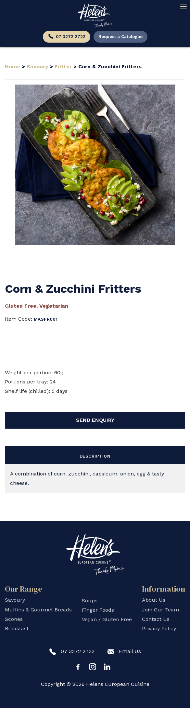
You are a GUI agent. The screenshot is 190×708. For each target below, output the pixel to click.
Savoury (37, 66)
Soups (89, 600)
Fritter (63, 66)
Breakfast (17, 628)
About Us (153, 600)
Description (95, 456)
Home (13, 66)
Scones (14, 619)
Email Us (124, 651)
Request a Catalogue (120, 36)
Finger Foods (98, 610)
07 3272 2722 (66, 37)
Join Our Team (160, 610)
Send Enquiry (95, 420)
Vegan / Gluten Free (107, 619)
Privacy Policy (159, 628)
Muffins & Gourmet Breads (38, 610)
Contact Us (156, 619)
